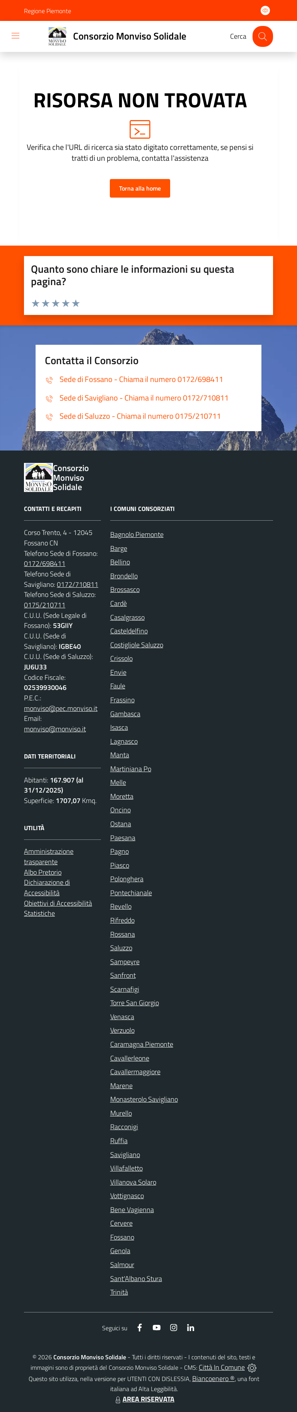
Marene (121, 1085)
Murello (121, 1113)
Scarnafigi (124, 989)
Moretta (121, 796)
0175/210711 (44, 605)
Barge (118, 548)
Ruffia (119, 1140)
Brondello (124, 576)
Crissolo (121, 658)
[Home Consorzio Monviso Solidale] (113, 36)
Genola (120, 1250)
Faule (117, 686)
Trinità (119, 1292)
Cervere (121, 1223)
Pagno (119, 851)
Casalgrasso (127, 617)
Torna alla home (140, 188)
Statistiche (39, 913)
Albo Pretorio (42, 872)
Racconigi (124, 1126)
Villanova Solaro (133, 1182)
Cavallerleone (129, 1058)
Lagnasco (124, 741)
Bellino (120, 562)
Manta (119, 755)
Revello (120, 906)
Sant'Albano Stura (136, 1278)
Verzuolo (122, 1030)
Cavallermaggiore (135, 1071)
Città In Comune (222, 1367)
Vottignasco (127, 1195)
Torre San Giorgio (134, 1003)
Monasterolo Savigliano (144, 1099)
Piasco (119, 865)
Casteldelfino (129, 631)
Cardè (118, 603)
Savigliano (125, 1154)
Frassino (122, 700)
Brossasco (125, 589)
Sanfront (123, 975)
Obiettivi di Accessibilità (58, 903)
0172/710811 (77, 584)
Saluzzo (121, 947)
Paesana (122, 837)
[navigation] (15, 35)
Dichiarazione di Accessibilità (47, 887)
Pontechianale (131, 892)
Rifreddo (122, 920)
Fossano (122, 1237)
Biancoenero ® (213, 1378)
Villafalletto (126, 1168)
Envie (118, 672)
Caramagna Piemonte (141, 1044)
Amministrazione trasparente (48, 856)
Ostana (120, 824)
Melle (118, 782)
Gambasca (125, 714)
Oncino (120, 810)
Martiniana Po (130, 769)
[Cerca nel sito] (263, 36)
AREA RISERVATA (143, 1399)
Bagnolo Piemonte (137, 534)
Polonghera (126, 879)
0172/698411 (44, 563)
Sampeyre (125, 961)
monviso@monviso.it (55, 729)
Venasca (122, 1016)
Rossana (122, 934)
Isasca (119, 727)
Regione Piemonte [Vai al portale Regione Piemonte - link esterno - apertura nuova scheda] (47, 10)
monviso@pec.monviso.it (60, 708)
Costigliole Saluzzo (136, 645)
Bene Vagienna (132, 1209)
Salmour (122, 1264)
